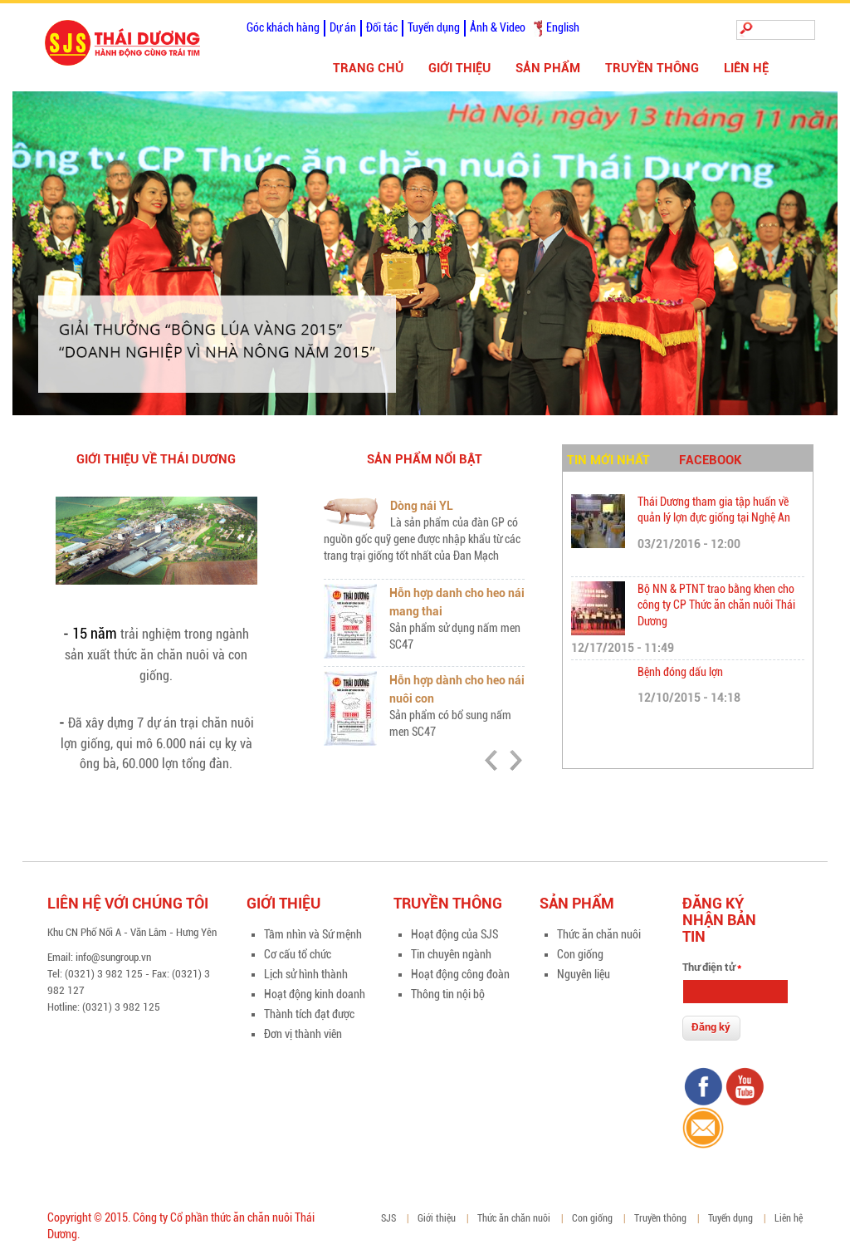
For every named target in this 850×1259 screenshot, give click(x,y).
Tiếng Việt (538, 28)
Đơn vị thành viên (303, 1034)
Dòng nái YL (421, 505)
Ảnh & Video (497, 27)
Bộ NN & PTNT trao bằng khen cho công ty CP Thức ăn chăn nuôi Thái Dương (716, 605)
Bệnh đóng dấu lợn (680, 671)
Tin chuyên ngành (451, 954)
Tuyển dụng (434, 27)
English (562, 27)
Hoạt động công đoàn (460, 974)
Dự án (343, 27)
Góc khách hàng (283, 27)
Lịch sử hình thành (306, 974)
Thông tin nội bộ (448, 994)
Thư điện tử (711, 967)
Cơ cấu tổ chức (297, 954)
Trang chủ (368, 68)
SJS (388, 1218)
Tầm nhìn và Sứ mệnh (313, 934)
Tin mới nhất (608, 460)
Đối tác (382, 27)
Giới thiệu (459, 68)
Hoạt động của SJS (454, 934)
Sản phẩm (547, 68)
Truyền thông (652, 68)
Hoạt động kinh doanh (314, 994)
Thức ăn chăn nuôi (599, 934)
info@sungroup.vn (113, 957)
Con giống (580, 954)
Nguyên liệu (583, 974)
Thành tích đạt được (309, 1014)
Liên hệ (746, 68)
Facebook (710, 460)
